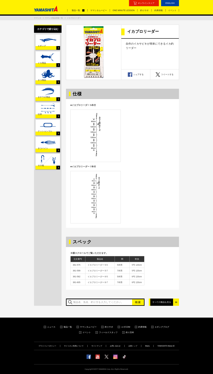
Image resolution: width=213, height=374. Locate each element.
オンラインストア (146, 3)
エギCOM (125, 327)
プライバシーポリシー (47, 346)
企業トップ (132, 346)
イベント (87, 332)
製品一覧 (68, 327)
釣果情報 (142, 327)
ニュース (51, 327)
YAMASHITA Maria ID (166, 346)
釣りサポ (109, 327)
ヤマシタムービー (88, 327)
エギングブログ (162, 327)
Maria (147, 346)
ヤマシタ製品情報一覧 (54, 18)
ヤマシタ (37, 18)
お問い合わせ (115, 346)
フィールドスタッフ (108, 332)
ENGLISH (170, 3)
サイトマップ (96, 346)
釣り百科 (130, 332)
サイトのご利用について (74, 346)
